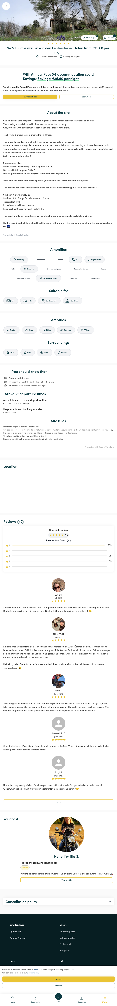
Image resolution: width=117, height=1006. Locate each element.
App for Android (18, 937)
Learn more (86, 97)
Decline (58, 985)
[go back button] (6, 6)
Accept (58, 979)
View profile (67, 880)
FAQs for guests (67, 931)
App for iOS (15, 931)
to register (65, 950)
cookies (37, 969)
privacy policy (33, 972)
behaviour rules (67, 937)
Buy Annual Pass (30, 97)
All (59, 802)
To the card (65, 944)
